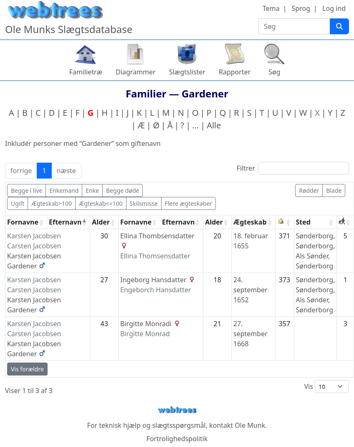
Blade (333, 190)
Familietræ (86, 72)
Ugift (17, 203)
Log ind (334, 8)
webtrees (177, 410)
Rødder (309, 190)
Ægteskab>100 (51, 203)
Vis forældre (27, 369)
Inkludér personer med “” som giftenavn (83, 143)
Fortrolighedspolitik (176, 438)
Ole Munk (250, 425)
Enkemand (63, 190)
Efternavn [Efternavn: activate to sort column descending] (65, 222)
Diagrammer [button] (135, 72)
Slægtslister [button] (187, 72)
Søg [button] (274, 72)
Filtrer (293, 168)
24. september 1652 (250, 289)
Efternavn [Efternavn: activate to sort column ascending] (178, 222)
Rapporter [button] (234, 72)
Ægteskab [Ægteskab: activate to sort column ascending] (250, 222)
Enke (92, 190)
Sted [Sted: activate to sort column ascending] (303, 222)
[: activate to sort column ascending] (285, 222)
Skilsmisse (144, 203)
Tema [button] (271, 8)
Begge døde (122, 190)
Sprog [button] (301, 8)
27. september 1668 (250, 333)
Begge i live (26, 190)
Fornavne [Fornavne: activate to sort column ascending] (22, 222)
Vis (326, 386)
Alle (214, 125)
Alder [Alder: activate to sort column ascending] (101, 222)
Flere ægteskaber (188, 203)
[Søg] (339, 26)
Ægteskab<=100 (101, 203)
